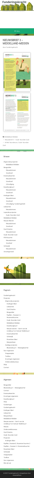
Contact (6, 367)
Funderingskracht (14, 2)
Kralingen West (9, 195)
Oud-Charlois (8, 229)
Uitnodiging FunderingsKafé (15, 204)
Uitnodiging (10, 184)
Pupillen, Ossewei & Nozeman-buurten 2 (17, 443)
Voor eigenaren (9, 350)
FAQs (5, 364)
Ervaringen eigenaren (12, 359)
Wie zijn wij (7, 463)
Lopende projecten (10, 212)
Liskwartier (7, 207)
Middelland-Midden (11, 137)
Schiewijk (7, 246)
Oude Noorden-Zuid (13, 215)
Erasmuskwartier (9, 176)
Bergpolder (7, 167)
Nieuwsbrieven (11, 170)
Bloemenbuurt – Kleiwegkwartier (17, 348)
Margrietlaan (11, 342)
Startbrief (9, 173)
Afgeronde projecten (11, 162)
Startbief (9, 243)
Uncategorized (9, 251)
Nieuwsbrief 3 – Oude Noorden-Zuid (17, 140)
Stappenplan (9, 353)
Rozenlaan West (12, 339)
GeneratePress (17, 475)
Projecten (7, 298)
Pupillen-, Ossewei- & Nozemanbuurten (17, 446)
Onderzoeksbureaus (12, 362)
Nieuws (6, 426)
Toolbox (8, 356)
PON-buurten (8, 237)
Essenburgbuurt (9, 187)
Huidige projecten (11, 345)
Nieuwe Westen (9, 221)
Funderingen (8, 404)
